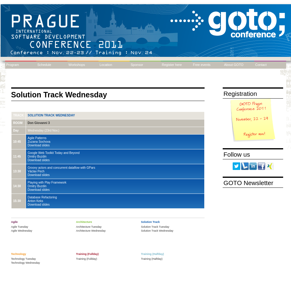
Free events (202, 65)
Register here (172, 65)
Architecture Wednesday (91, 230)
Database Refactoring (42, 197)
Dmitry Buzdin (37, 156)
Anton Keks (35, 201)
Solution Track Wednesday (51, 115)
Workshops (77, 65)
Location (106, 65)
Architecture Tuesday (89, 226)
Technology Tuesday (23, 258)
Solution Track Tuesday (155, 226)
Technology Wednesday (25, 262)
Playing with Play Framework (47, 182)
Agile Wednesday (21, 230)
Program (12, 65)
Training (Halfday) (152, 258)
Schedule (44, 65)
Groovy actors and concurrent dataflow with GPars (61, 167)
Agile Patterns (37, 138)
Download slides (39, 145)
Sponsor (137, 65)
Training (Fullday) (86, 258)
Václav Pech (36, 171)
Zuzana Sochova (39, 141)
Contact (261, 65)
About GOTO (234, 65)
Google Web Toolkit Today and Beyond (54, 153)
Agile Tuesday (19, 226)
